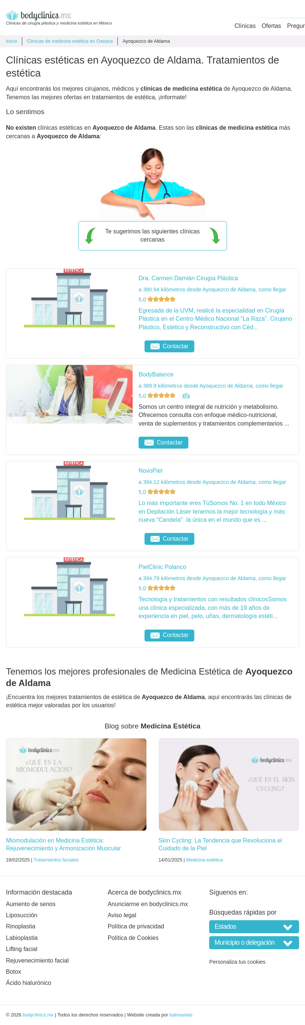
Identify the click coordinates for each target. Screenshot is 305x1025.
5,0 (158, 300)
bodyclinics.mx (38, 1015)
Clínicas (245, 26)
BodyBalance (156, 374)
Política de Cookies (133, 938)
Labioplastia (22, 938)
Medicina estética (204, 860)
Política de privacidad (136, 926)
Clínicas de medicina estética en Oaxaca (70, 41)
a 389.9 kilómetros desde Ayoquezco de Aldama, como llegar (211, 386)
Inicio (11, 41)
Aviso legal (122, 915)
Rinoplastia (20, 926)
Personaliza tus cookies (237, 962)
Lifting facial (22, 949)
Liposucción (22, 915)
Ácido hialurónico (28, 983)
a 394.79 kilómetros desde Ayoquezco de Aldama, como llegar (212, 578)
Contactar (169, 346)
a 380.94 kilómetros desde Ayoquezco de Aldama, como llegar (212, 289)
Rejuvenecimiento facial (37, 960)
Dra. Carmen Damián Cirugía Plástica (188, 278)
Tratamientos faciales (55, 860)
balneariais (180, 1015)
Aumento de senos (30, 904)
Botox (13, 972)
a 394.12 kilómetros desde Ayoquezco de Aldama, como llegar (212, 482)
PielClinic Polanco (162, 567)
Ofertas (271, 26)
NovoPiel (150, 471)
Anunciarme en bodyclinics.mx (148, 904)
